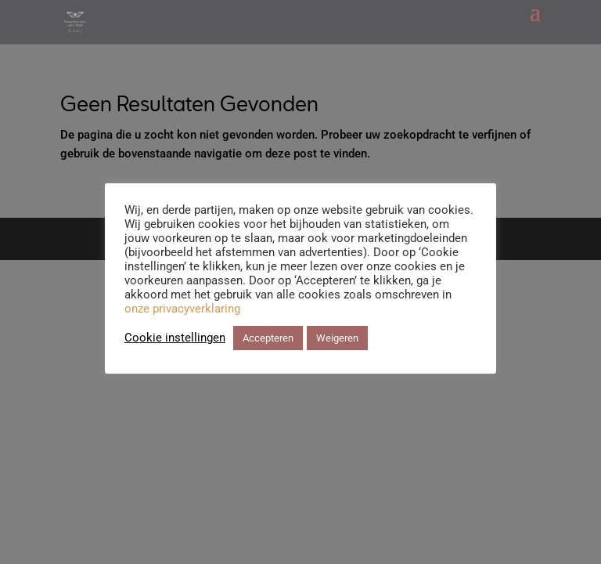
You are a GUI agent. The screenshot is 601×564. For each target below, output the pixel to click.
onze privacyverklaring (182, 309)
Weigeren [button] (337, 338)
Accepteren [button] (268, 338)
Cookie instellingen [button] (174, 338)
